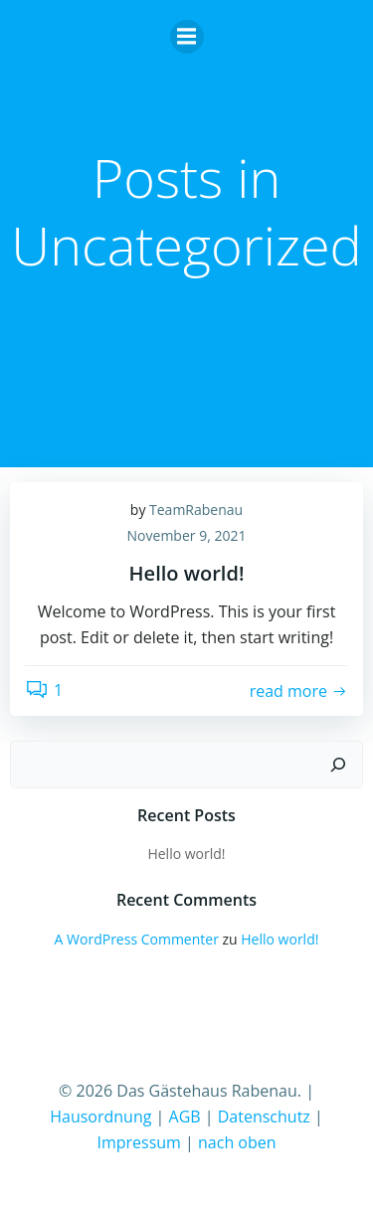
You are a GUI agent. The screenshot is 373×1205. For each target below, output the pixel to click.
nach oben (237, 1142)
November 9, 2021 (187, 535)
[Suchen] (338, 764)
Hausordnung (100, 1116)
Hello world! (186, 853)
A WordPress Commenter (137, 939)
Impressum (138, 1142)
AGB (185, 1116)
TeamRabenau (196, 509)
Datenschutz (264, 1116)
